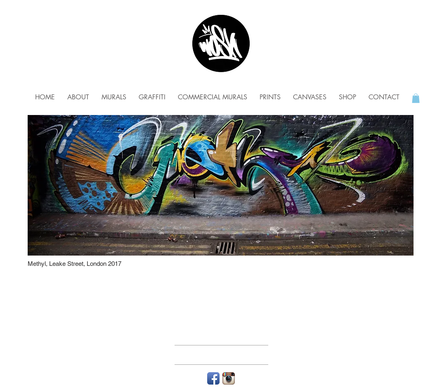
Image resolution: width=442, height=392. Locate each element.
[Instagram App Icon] (228, 378)
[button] (416, 98)
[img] (221, 185)
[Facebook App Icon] (213, 378)
